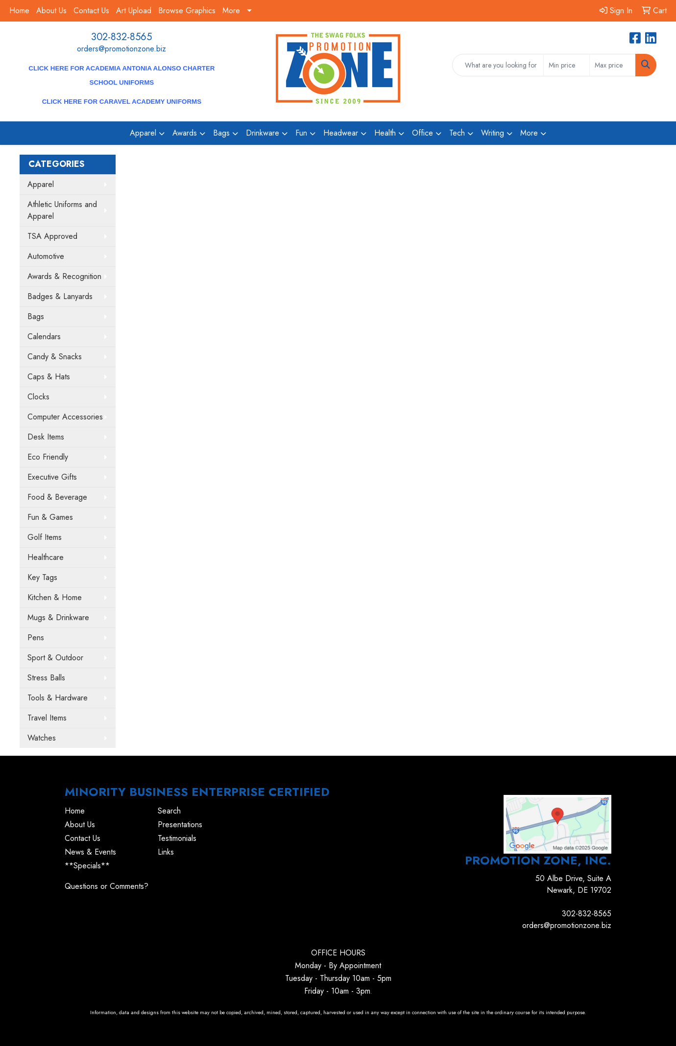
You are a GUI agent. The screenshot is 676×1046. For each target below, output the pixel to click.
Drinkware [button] (262, 133)
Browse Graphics (187, 10)
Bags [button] (221, 133)
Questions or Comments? (106, 886)
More (231, 10)
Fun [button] (301, 133)
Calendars (44, 336)
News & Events (90, 852)
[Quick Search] (498, 65)
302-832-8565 (121, 37)
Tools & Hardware (57, 697)
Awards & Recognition (64, 276)
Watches (41, 738)
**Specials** (87, 865)
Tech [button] (457, 133)
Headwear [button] (340, 133)
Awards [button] (184, 133)
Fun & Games (50, 517)
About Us (51, 10)
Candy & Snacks (54, 356)
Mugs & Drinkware (58, 617)
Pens (35, 637)
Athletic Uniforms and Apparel (62, 210)
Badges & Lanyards (60, 296)
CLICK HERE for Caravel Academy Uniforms (121, 101)
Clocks (38, 396)
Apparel (40, 184)
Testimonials (177, 838)
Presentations (180, 824)
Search (169, 810)
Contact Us (91, 10)
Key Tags (42, 577)
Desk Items (45, 436)
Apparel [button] (143, 133)
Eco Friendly (47, 457)
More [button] (529, 133)
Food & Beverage (57, 497)
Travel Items (47, 717)
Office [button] (422, 133)
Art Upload (133, 10)
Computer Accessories (65, 416)
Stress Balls (46, 677)
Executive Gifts (52, 477)
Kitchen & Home (54, 597)
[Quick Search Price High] (612, 65)
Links (166, 852)
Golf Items (44, 537)
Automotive (45, 256)
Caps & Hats (48, 376)
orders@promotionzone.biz (121, 48)
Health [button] (385, 133)
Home (19, 10)
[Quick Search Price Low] (566, 65)
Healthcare (45, 557)
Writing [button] (492, 133)
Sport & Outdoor (55, 657)
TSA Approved (52, 236)
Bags (35, 316)
